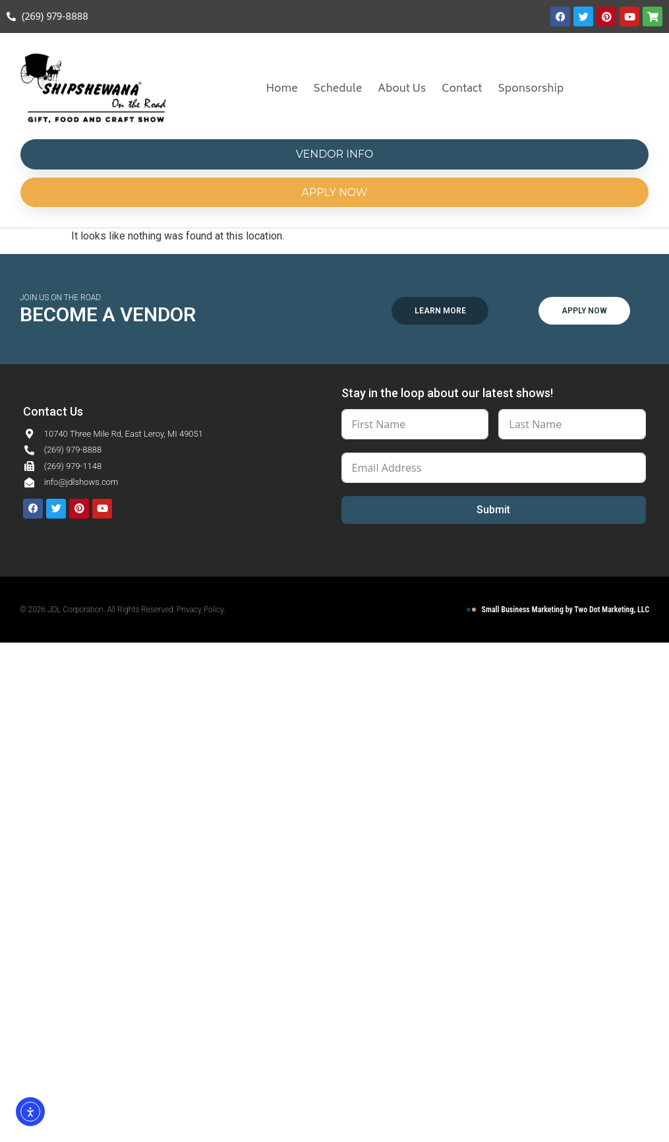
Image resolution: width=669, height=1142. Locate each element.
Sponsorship (531, 89)
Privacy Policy (200, 609)
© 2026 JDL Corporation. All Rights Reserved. (98, 609)
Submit (493, 509)
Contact (462, 89)
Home (281, 89)
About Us (402, 89)
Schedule (338, 89)
